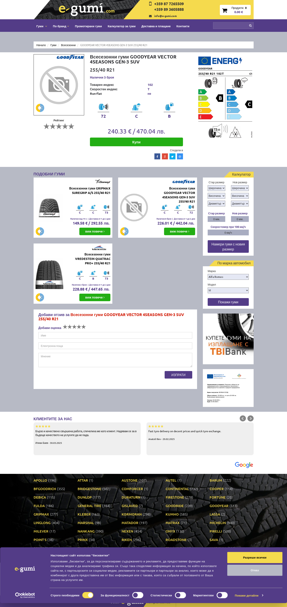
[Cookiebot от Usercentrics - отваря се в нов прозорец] (25, 599)
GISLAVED (130, 505)
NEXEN (127, 531)
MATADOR (130, 522)
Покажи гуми (228, 302)
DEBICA (40, 497)
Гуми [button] (41, 26)
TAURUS (84, 548)
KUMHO (172, 514)
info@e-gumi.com (165, 16)
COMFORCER (132, 488)
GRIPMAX (41, 514)
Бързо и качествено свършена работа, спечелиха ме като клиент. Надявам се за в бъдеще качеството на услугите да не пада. (87, 434)
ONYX (170, 531)
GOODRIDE (175, 505)
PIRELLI (216, 531)
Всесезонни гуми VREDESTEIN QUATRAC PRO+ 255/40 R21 (92, 258)
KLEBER (84, 514)
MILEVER (41, 531)
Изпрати (178, 375)
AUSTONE (130, 480)
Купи (136, 142)
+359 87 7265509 (169, 3)
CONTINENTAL (177, 488)
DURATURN (131, 497)
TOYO (126, 548)
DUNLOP (85, 497)
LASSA (215, 514)
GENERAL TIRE (89, 505)
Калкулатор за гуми (122, 26)
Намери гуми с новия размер (228, 246)
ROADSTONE (176, 539)
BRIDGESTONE (89, 488)
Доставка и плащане (156, 26)
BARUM (216, 480)
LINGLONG (42, 522)
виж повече (95, 231)
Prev (243, 418)
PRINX (83, 539)
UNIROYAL (218, 548)
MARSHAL (86, 522)
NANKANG (86, 531)
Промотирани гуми (88, 26)
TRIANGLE (174, 548)
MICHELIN (218, 522)
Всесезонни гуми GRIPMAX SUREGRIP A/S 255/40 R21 (89, 190)
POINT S (40, 539)
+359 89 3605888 (169, 9)
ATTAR (83, 480)
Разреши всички (254, 561)
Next (250, 418)
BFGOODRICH (45, 488)
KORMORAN (132, 514)
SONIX (39, 548)
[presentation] (67, 378)
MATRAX (173, 522)
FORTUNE (218, 497)
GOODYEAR (219, 505)
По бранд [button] (61, 26)
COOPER (217, 488)
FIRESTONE (175, 497)
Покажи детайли (247, 599)
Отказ (255, 574)
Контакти (182, 26)
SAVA (214, 539)
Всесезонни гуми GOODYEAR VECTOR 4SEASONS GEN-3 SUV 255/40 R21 (178, 195)
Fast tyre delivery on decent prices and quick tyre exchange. (200, 432)
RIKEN (127, 539)
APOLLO (40, 480)
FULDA (39, 505)
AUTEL (171, 480)
